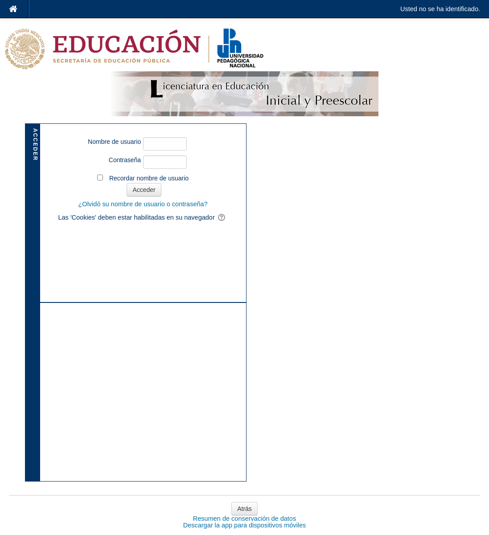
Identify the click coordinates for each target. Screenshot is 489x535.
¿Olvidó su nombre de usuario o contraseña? (143, 204)
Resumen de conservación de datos (244, 518)
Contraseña (125, 159)
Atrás (244, 508)
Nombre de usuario (114, 141)
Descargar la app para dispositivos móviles (244, 525)
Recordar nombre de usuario (149, 178)
